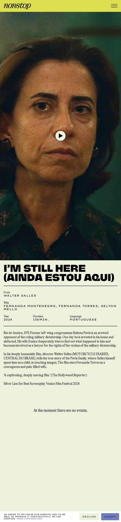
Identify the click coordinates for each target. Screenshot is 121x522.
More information (29, 518)
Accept (110, 516)
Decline (89, 516)
